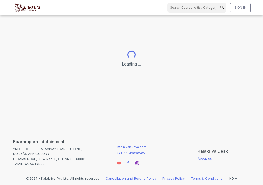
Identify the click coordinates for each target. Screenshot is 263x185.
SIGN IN (240, 7)
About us (205, 158)
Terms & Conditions (206, 178)
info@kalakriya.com (131, 147)
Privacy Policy (173, 178)
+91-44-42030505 (131, 153)
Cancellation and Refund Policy (131, 178)
